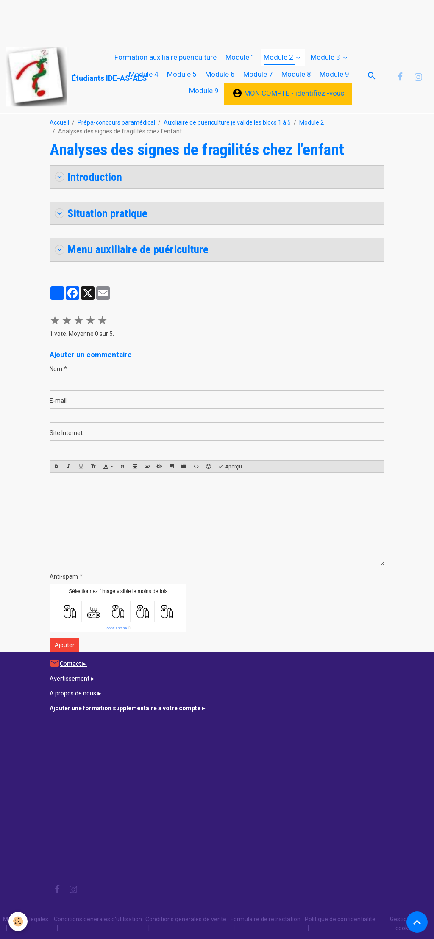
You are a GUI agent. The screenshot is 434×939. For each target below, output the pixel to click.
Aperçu (230, 467)
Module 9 (334, 74)
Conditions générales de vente (185, 919)
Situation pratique (101, 213)
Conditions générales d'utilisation (98, 919)
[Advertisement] (154, 19)
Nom (56, 369)
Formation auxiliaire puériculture (165, 57)
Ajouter (65, 645)
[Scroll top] (417, 922)
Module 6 (219, 74)
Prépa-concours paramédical (116, 122)
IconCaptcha (116, 628)
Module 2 (279, 57)
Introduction (88, 176)
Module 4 (143, 74)
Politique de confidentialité (340, 919)
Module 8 (296, 74)
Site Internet (66, 432)
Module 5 (181, 74)
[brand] (45, 77)
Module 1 (240, 57)
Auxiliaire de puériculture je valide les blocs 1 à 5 (227, 122)
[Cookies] (18, 921)
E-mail (58, 400)
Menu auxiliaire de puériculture (132, 249)
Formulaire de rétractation (265, 919)
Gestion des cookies (405, 923)
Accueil (59, 122)
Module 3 (326, 57)
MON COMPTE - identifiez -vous (288, 93)
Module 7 (258, 74)
